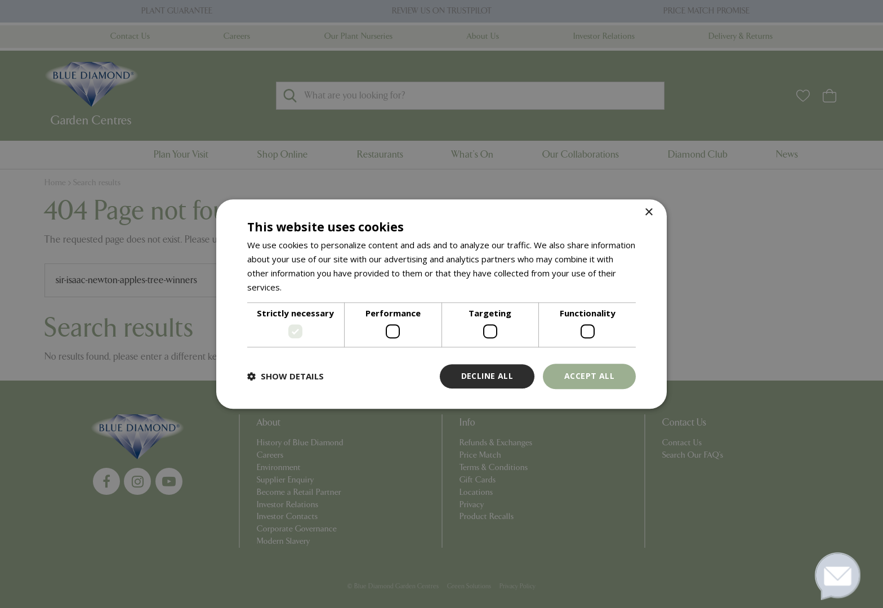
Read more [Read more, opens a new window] (305, 287)
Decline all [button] (487, 375)
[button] (285, 376)
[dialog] (441, 304)
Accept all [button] (589, 375)
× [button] (648, 212)
